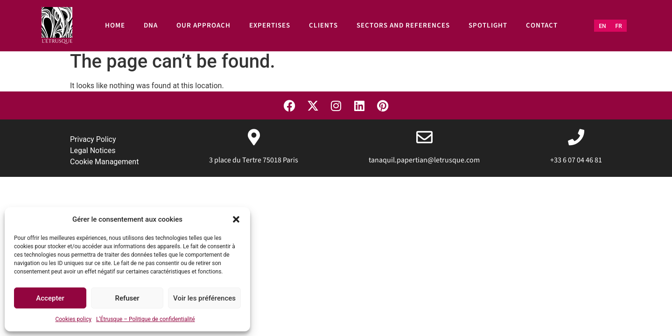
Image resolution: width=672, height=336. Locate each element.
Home (115, 25)
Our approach (203, 25)
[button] (236, 219)
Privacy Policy (93, 139)
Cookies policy (73, 319)
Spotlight (488, 25)
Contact (542, 25)
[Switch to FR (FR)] (619, 26)
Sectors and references (403, 25)
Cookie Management (104, 161)
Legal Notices (92, 150)
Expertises (269, 25)
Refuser (127, 298)
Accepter (50, 298)
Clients (323, 25)
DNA (151, 25)
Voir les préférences (204, 298)
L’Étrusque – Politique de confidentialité (145, 319)
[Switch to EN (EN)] (602, 26)
